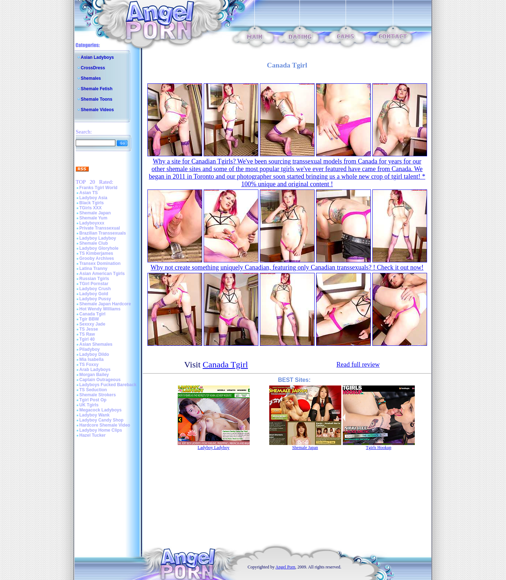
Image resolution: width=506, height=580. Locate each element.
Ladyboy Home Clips (100, 430)
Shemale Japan (95, 212)
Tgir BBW (89, 319)
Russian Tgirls (94, 278)
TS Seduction (93, 389)
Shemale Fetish (96, 88)
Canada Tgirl (92, 314)
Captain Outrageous (100, 379)
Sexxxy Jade (92, 324)
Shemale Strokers (97, 394)
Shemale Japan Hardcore (105, 303)
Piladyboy (89, 349)
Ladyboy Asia (93, 197)
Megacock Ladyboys (100, 410)
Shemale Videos (97, 109)
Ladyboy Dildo (94, 354)
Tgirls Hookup (378, 447)
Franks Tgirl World (98, 187)
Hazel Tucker (92, 435)
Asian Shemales (95, 344)
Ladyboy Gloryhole (99, 248)
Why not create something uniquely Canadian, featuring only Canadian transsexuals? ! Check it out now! (287, 267)
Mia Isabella (91, 359)
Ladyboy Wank (94, 415)
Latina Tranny (93, 268)
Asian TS (88, 192)
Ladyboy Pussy (95, 298)
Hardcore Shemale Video (104, 425)
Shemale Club (93, 243)
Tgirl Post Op (92, 399)
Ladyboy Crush (95, 288)
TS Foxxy (88, 364)
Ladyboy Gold (93, 293)
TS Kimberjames (96, 253)
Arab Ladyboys (95, 369)
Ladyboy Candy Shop (101, 420)
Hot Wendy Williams (99, 308)
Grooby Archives (96, 258)
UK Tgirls (88, 404)
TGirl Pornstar (93, 283)
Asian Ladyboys (97, 57)
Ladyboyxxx (91, 223)
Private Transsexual (99, 228)
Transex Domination (100, 263)
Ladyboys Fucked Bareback (108, 384)
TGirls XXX (90, 207)
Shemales (91, 78)
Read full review (358, 364)
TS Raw (87, 334)
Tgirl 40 (87, 339)
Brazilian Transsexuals (102, 233)
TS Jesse (88, 329)
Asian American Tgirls (102, 273)
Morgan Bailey (94, 374)
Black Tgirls (91, 202)
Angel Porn (285, 567)
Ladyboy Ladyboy (97, 238)
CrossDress (93, 67)
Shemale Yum (93, 218)
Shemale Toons (96, 99)
